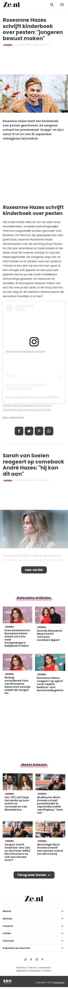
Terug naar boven (31, 875)
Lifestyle (8, 940)
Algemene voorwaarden (28, 970)
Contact (47, 970)
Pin (39, 431)
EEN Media (59, 982)
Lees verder (34, 570)
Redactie (21, 967)
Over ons (32, 967)
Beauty (7, 918)
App (49, 431)
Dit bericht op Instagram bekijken (26, 351)
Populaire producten (16, 948)
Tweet (29, 431)
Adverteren (44, 967)
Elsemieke (45, 45)
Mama (7, 911)
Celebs (8, 44)
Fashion (8, 926)
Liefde (7, 933)
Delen (19, 431)
